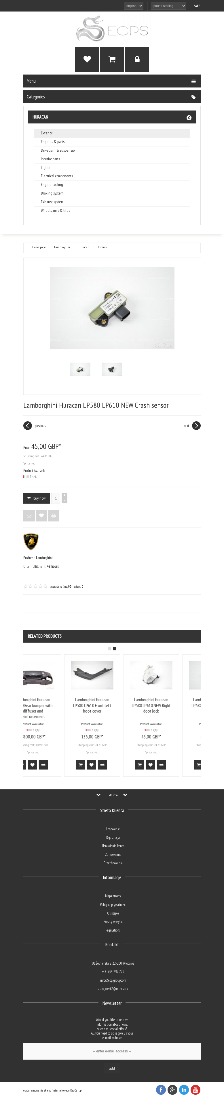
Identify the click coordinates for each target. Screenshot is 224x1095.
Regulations (113, 930)
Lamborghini (62, 247)
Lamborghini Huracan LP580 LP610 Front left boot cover (112, 705)
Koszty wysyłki (113, 921)
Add (112, 1068)
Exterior (46, 133)
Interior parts (50, 159)
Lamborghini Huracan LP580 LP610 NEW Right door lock (170, 705)
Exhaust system (52, 201)
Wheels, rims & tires (55, 210)
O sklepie (113, 913)
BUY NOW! (37, 498)
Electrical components (57, 176)
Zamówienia (113, 854)
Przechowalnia (113, 862)
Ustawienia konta (113, 845)
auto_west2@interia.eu (113, 988)
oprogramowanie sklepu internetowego (46, 1090)
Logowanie (113, 829)
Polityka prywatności (113, 904)
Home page (38, 247)
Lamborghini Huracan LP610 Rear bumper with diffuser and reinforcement (52, 708)
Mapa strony (113, 896)
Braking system (52, 193)
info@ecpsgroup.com (113, 980)
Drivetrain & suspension (59, 150)
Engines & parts (52, 141)
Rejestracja (113, 837)
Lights (45, 167)
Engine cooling (52, 184)
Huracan (40, 117)
